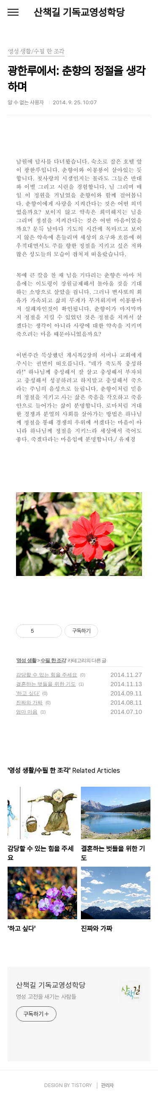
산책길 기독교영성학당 (79, 12)
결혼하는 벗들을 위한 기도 (46, 684)
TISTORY (81, 1085)
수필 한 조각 (53, 660)
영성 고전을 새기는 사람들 (46, 996)
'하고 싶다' (28, 693)
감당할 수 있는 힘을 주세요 (46, 675)
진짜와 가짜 (29, 703)
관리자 (107, 1085)
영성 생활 (26, 660)
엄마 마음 (26, 712)
